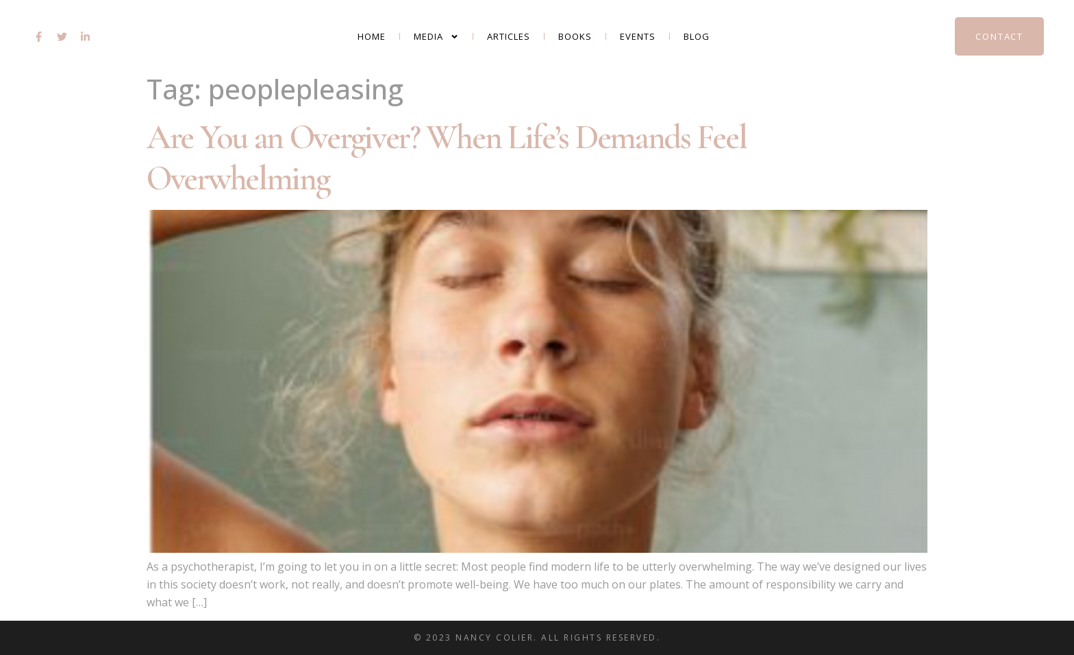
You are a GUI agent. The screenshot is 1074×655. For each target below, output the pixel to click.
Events (637, 36)
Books (575, 36)
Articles (508, 36)
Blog (697, 36)
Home (372, 36)
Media (436, 36)
